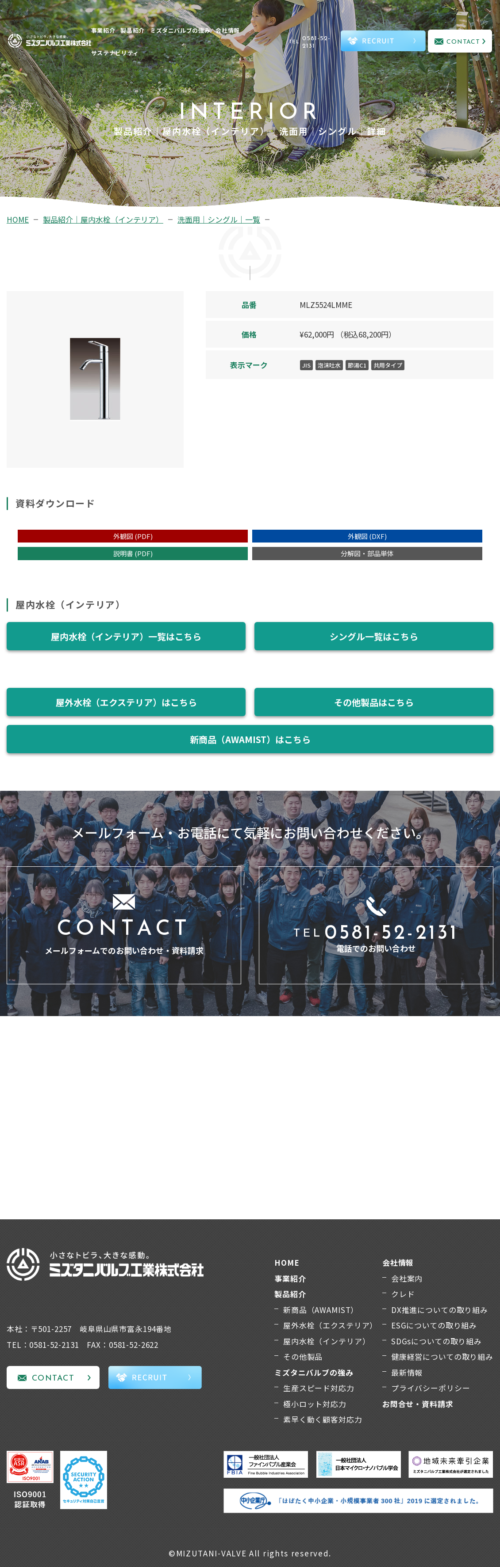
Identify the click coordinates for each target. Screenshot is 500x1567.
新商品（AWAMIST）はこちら (250, 739)
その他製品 (303, 1356)
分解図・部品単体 (367, 553)
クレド (403, 1293)
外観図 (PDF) (133, 536)
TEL (313, 42)
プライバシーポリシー (430, 1387)
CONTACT (463, 42)
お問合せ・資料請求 (418, 1403)
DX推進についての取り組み (439, 1309)
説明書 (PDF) (133, 553)
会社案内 (407, 1278)
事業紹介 (103, 30)
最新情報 (407, 1372)
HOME (18, 219)
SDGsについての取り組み (436, 1341)
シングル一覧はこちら (374, 636)
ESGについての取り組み (434, 1325)
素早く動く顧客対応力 (322, 1419)
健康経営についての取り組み (442, 1356)
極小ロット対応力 (314, 1403)
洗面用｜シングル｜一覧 (218, 219)
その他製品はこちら (374, 702)
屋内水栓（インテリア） (326, 1341)
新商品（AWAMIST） (320, 1309)
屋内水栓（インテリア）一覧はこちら (126, 636)
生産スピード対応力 (318, 1387)
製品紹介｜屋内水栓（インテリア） (103, 219)
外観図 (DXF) (367, 536)
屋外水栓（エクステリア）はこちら (126, 702)
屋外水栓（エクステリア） (330, 1325)
